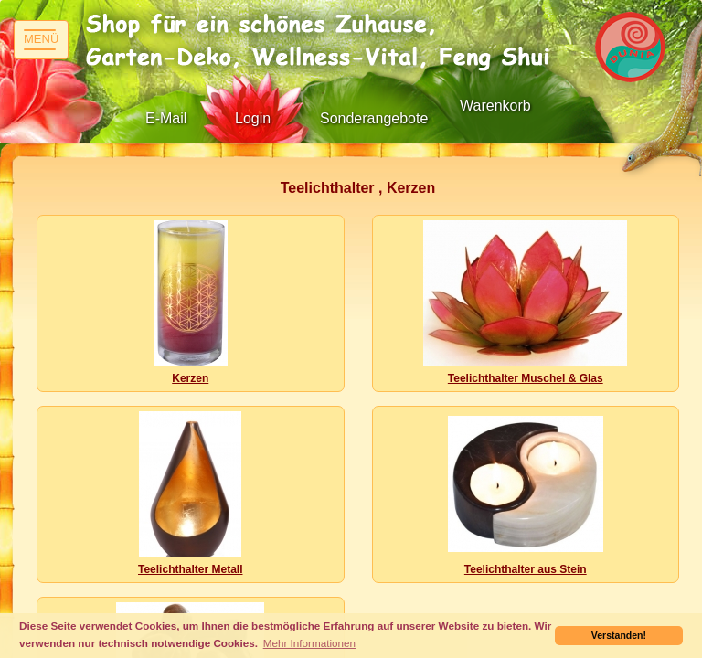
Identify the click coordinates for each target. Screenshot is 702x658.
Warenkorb (495, 105)
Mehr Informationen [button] (309, 643)
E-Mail (165, 118)
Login (253, 118)
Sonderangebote (374, 118)
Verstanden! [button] (618, 635)
